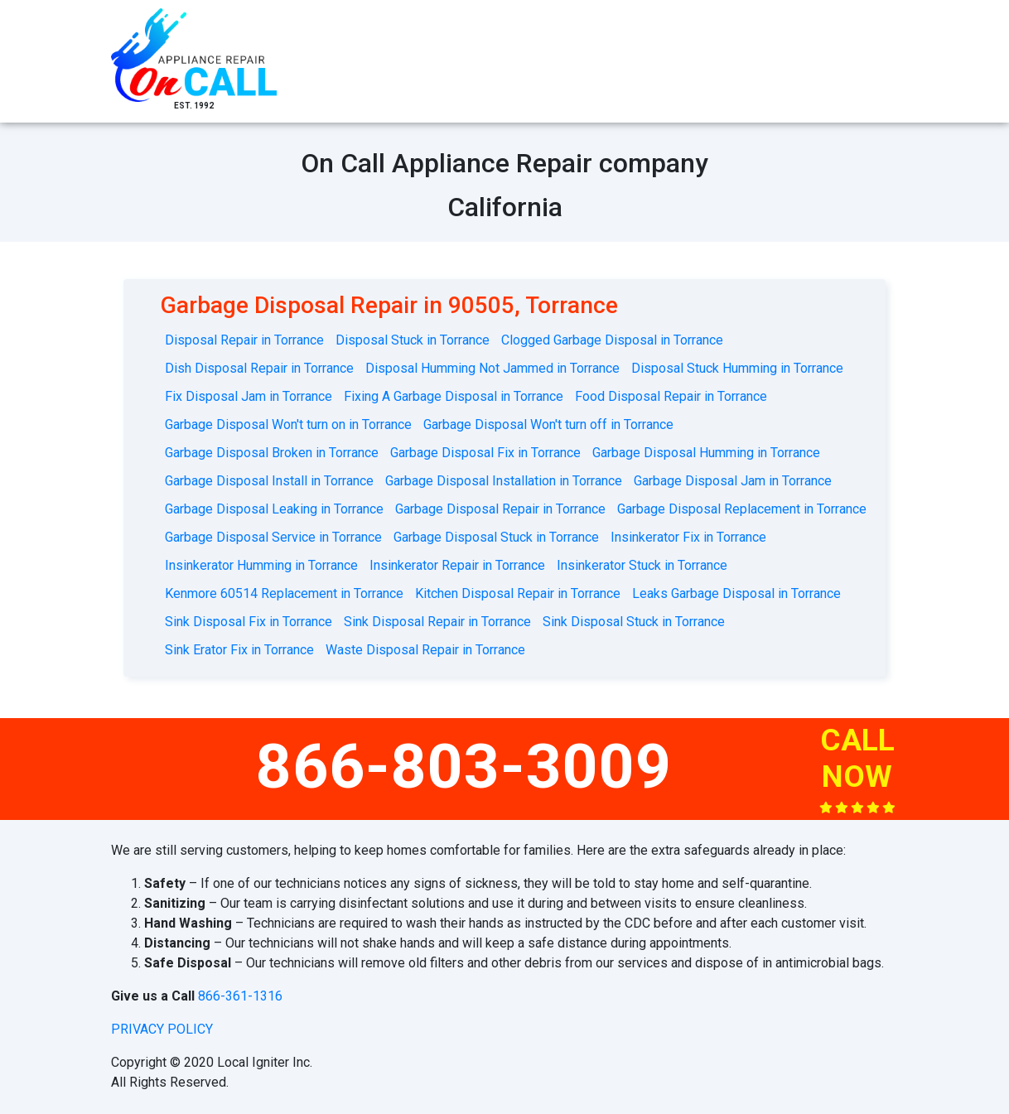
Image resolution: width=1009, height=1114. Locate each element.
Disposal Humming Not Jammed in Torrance (492, 368)
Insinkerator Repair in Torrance (457, 565)
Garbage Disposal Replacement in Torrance (742, 509)
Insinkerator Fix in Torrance (688, 537)
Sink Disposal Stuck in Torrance (634, 621)
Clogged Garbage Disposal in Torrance (612, 340)
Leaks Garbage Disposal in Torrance (736, 593)
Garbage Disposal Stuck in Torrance (496, 537)
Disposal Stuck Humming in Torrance (737, 368)
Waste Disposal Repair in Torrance (425, 650)
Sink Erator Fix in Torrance (239, 650)
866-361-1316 (240, 996)
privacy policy (162, 1029)
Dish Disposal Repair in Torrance (259, 368)
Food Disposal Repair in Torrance (671, 396)
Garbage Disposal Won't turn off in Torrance (548, 424)
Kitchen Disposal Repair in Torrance (517, 593)
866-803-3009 (464, 766)
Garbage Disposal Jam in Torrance (733, 481)
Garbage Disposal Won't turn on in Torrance (288, 424)
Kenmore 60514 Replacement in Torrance (284, 593)
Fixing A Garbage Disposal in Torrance (453, 396)
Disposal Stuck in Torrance (413, 340)
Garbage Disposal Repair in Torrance (500, 509)
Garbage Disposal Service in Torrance (273, 537)
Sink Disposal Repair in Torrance (437, 621)
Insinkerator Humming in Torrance (261, 565)
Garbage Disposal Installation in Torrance (503, 481)
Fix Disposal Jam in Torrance (248, 396)
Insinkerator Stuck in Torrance (642, 565)
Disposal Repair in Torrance (244, 340)
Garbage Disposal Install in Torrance (269, 481)
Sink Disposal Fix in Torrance (248, 621)
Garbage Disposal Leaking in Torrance (274, 509)
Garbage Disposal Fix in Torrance (485, 453)
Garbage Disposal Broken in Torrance (272, 453)
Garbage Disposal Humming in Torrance (706, 453)
